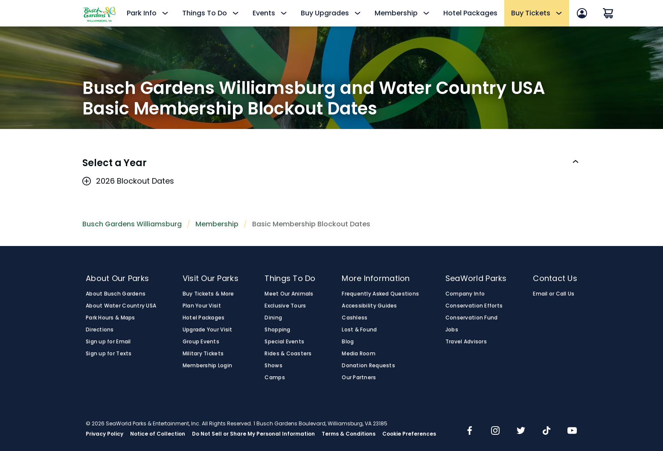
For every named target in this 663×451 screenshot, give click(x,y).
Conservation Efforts (474, 305)
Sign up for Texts (109, 353)
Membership (216, 224)
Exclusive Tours (285, 305)
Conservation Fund (471, 317)
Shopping (277, 329)
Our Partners (359, 377)
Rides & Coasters (288, 353)
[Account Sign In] (582, 13)
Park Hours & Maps (110, 317)
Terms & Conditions (348, 433)
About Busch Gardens (115, 293)
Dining (273, 317)
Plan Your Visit (202, 305)
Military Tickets (203, 353)
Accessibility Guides (369, 305)
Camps (275, 377)
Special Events (284, 341)
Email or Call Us (553, 293)
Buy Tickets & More (208, 293)
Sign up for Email (108, 341)
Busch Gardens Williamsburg (132, 224)
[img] (470, 431)
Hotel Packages (470, 13)
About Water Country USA (121, 305)
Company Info (465, 293)
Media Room (358, 353)
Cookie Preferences (409, 433)
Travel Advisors (466, 341)
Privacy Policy (104, 433)
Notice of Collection (157, 433)
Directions (100, 329)
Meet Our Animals (289, 293)
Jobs (451, 329)
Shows (273, 365)
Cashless (354, 317)
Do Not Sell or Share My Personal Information (253, 433)
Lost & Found (359, 329)
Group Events (201, 341)
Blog (348, 341)
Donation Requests (368, 365)
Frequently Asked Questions (380, 293)
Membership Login (207, 365)
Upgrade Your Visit (208, 329)
